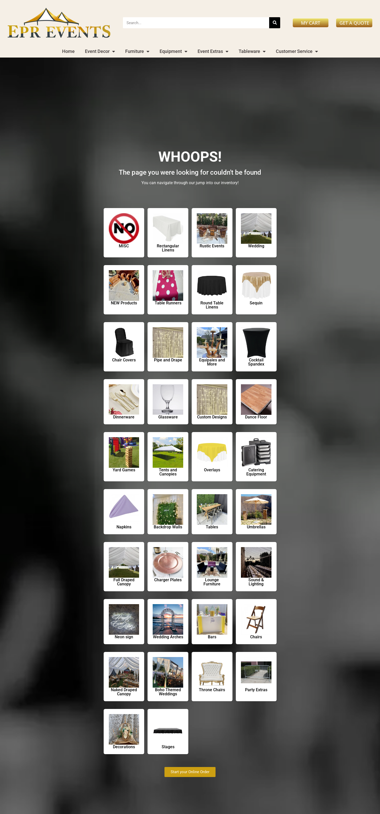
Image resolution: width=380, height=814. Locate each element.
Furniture (137, 51)
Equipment (173, 51)
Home (68, 51)
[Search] (274, 22)
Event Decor (100, 51)
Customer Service (297, 51)
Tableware (252, 51)
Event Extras (213, 51)
